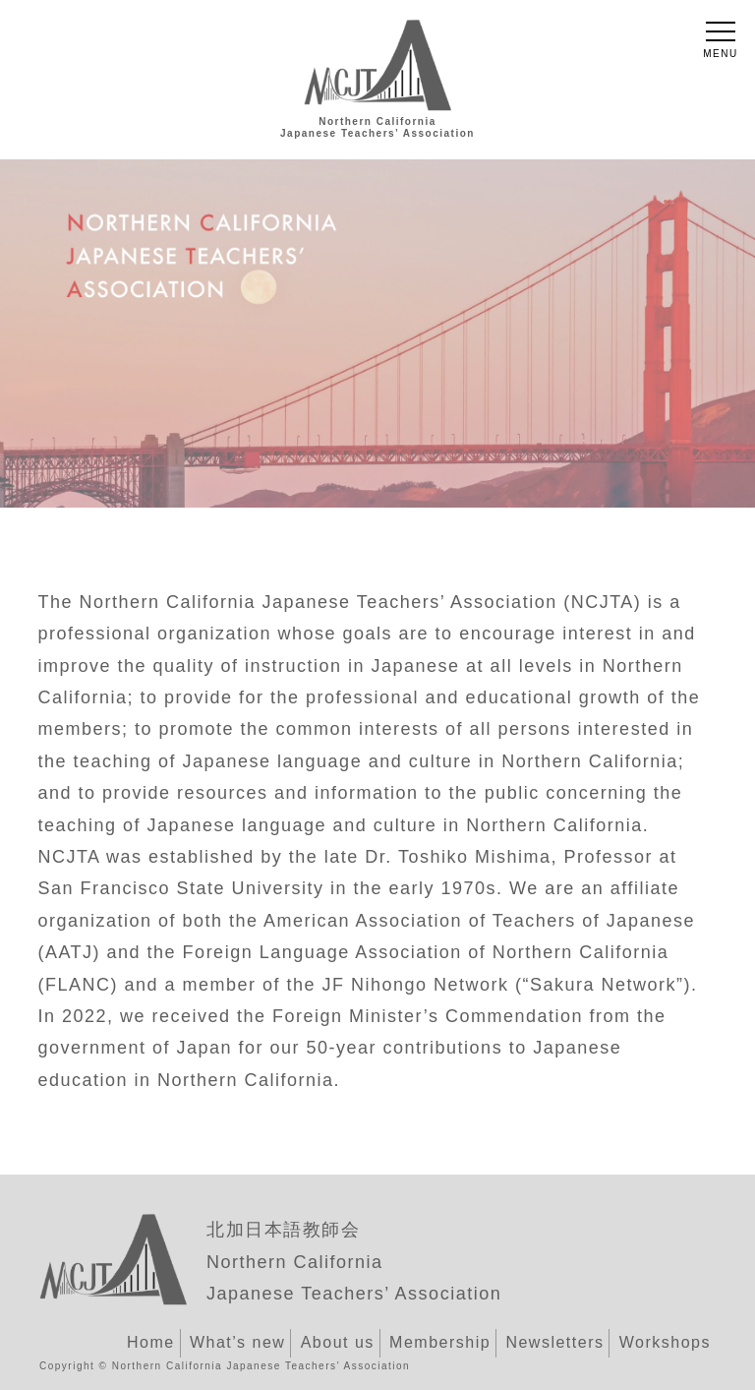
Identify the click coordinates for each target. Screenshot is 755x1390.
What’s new (237, 1342)
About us (338, 1342)
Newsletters (554, 1342)
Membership (440, 1342)
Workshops (665, 1342)
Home (151, 1342)
